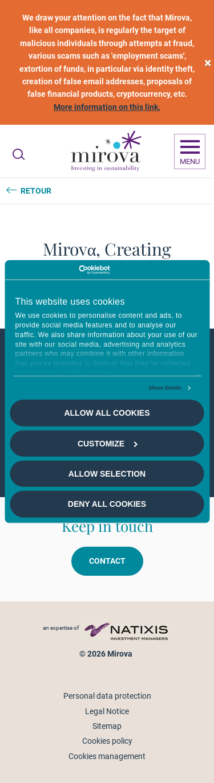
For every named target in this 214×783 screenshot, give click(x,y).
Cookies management (107, 756)
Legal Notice (107, 711)
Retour (36, 190)
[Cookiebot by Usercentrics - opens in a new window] (60, 269)
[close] (207, 62)
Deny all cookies (107, 504)
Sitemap (107, 726)
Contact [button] (107, 560)
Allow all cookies (107, 412)
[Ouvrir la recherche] (18, 154)
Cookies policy (107, 740)
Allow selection (107, 473)
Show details (164, 388)
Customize (108, 443)
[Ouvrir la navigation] (189, 151)
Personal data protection (107, 695)
